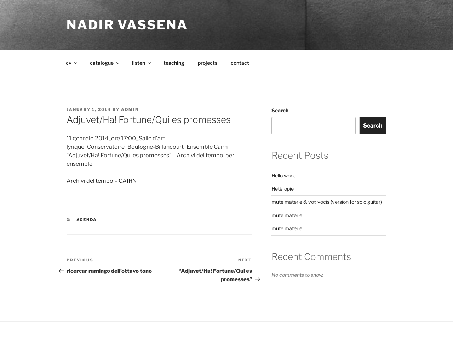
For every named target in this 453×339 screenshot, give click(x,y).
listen (142, 63)
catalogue (105, 63)
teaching (174, 63)
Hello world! (284, 176)
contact (240, 63)
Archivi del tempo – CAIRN (102, 180)
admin (130, 109)
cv (72, 63)
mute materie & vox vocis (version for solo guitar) (326, 202)
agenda (86, 219)
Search (279, 110)
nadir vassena (127, 25)
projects (207, 63)
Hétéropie (282, 189)
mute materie (286, 215)
